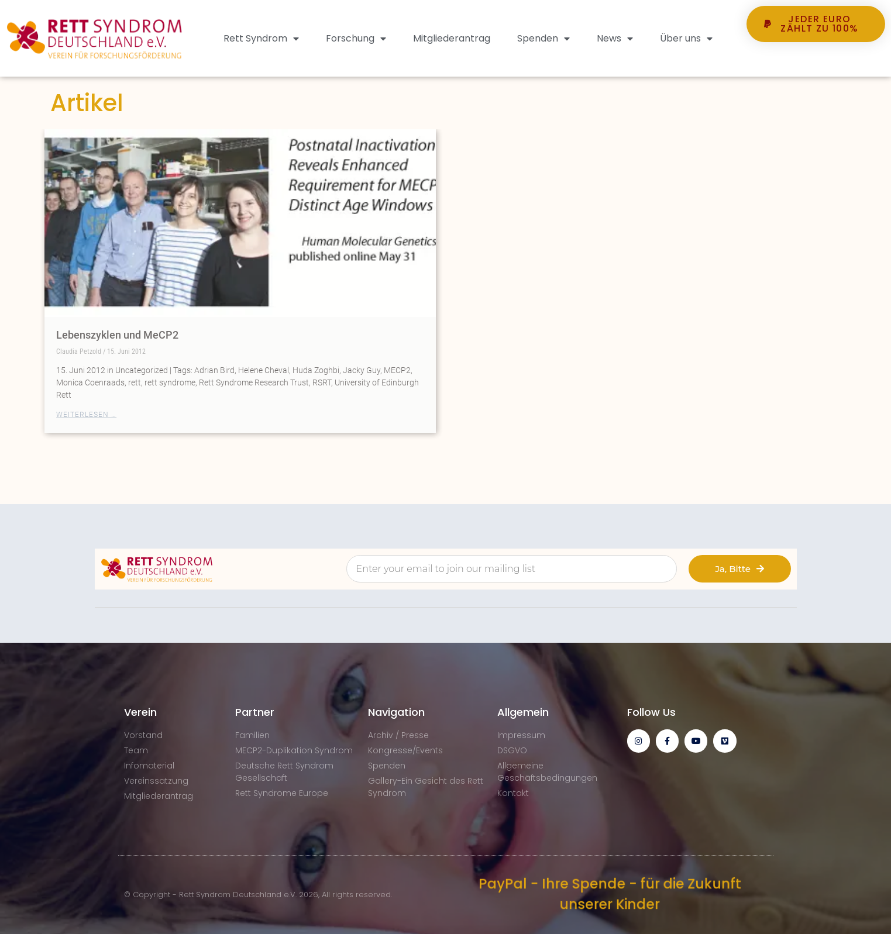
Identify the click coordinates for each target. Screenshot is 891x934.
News (615, 38)
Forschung (356, 38)
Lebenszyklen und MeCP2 (117, 335)
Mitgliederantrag (451, 38)
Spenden (543, 38)
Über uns (686, 38)
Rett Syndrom (261, 38)
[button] (815, 64)
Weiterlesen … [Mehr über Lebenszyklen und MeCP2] (86, 415)
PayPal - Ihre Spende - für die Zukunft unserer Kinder (609, 894)
